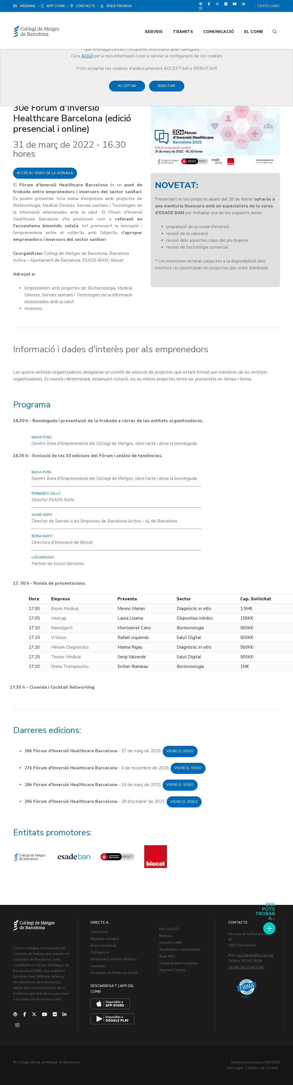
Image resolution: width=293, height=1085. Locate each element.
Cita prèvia (99, 932)
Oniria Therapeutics (70, 666)
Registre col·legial (105, 938)
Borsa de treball (103, 945)
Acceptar (127, 88)
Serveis (147, 20)
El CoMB (247, 20)
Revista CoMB (170, 942)
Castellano (269, 6)
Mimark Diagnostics (70, 647)
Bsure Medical (65, 608)
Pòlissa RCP (169, 929)
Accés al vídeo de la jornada (45, 173)
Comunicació (211, 20)
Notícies (165, 936)
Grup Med (167, 956)
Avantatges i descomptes (179, 949)
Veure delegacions (246, 967)
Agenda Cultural (172, 970)
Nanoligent (62, 628)
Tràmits (176, 20)
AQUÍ (87, 56)
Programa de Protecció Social (114, 973)
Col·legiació (100, 952)
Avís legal (235, 1068)
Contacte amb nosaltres (178, 963)
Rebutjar (166, 88)
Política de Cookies (263, 1068)
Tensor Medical (66, 657)
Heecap (58, 618)
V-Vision (58, 637)
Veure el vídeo (180, 751)
